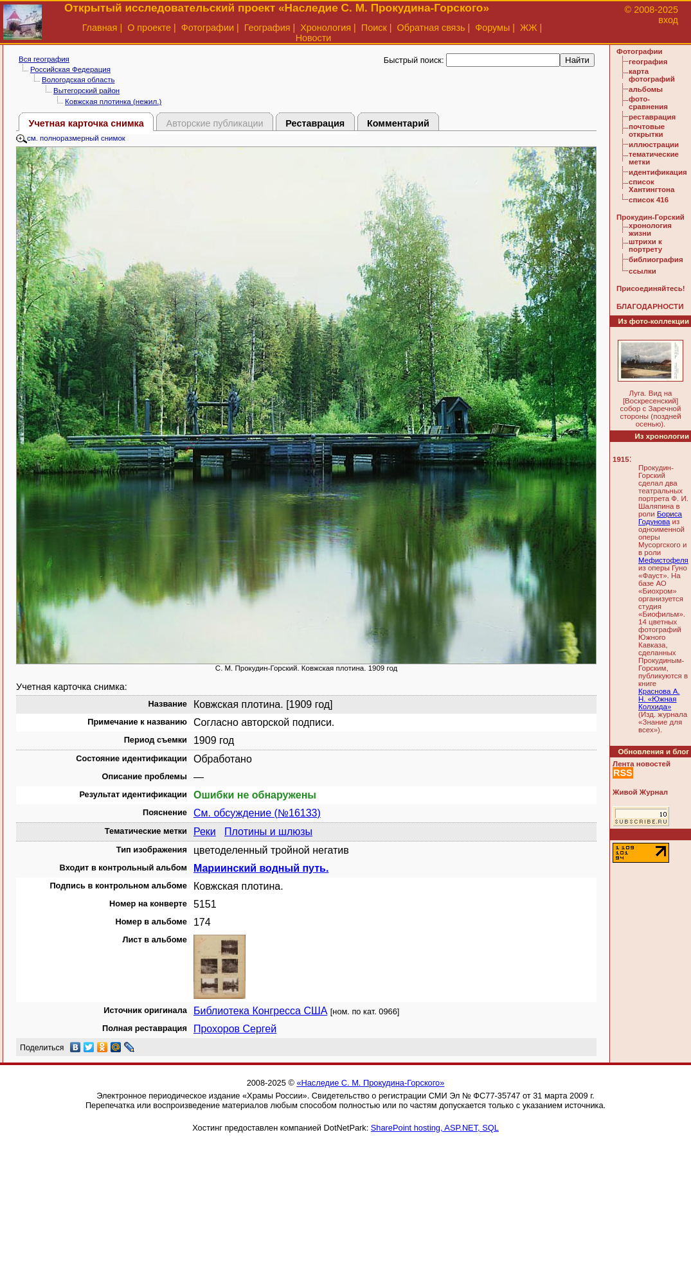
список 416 (649, 200)
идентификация (658, 172)
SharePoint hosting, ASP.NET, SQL (435, 1128)
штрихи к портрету (645, 245)
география (648, 62)
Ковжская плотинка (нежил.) (113, 101)
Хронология (325, 27)
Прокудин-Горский (650, 217)
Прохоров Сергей (234, 1028)
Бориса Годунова (660, 517)
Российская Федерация (70, 69)
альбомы (646, 89)
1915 (621, 459)
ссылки (642, 271)
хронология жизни (650, 229)
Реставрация (315, 123)
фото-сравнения (648, 102)
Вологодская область (78, 80)
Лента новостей (641, 764)
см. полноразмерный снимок (70, 138)
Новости (314, 38)
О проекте (149, 27)
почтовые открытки (647, 130)
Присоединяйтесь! (650, 288)
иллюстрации (654, 144)
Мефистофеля (663, 560)
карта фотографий (652, 75)
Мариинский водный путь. (260, 868)
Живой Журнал (640, 792)
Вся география (44, 59)
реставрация (652, 117)
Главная (100, 27)
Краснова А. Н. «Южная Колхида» (659, 698)
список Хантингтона (651, 185)
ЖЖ (528, 27)
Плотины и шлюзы (268, 831)
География (267, 27)
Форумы (492, 27)
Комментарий (398, 123)
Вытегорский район (86, 90)
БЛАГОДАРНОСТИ (649, 306)
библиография (656, 259)
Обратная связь (431, 27)
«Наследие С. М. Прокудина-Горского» (370, 1083)
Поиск (374, 27)
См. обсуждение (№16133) (257, 812)
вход (668, 20)
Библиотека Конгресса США (260, 1010)
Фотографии (207, 27)
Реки (204, 831)
